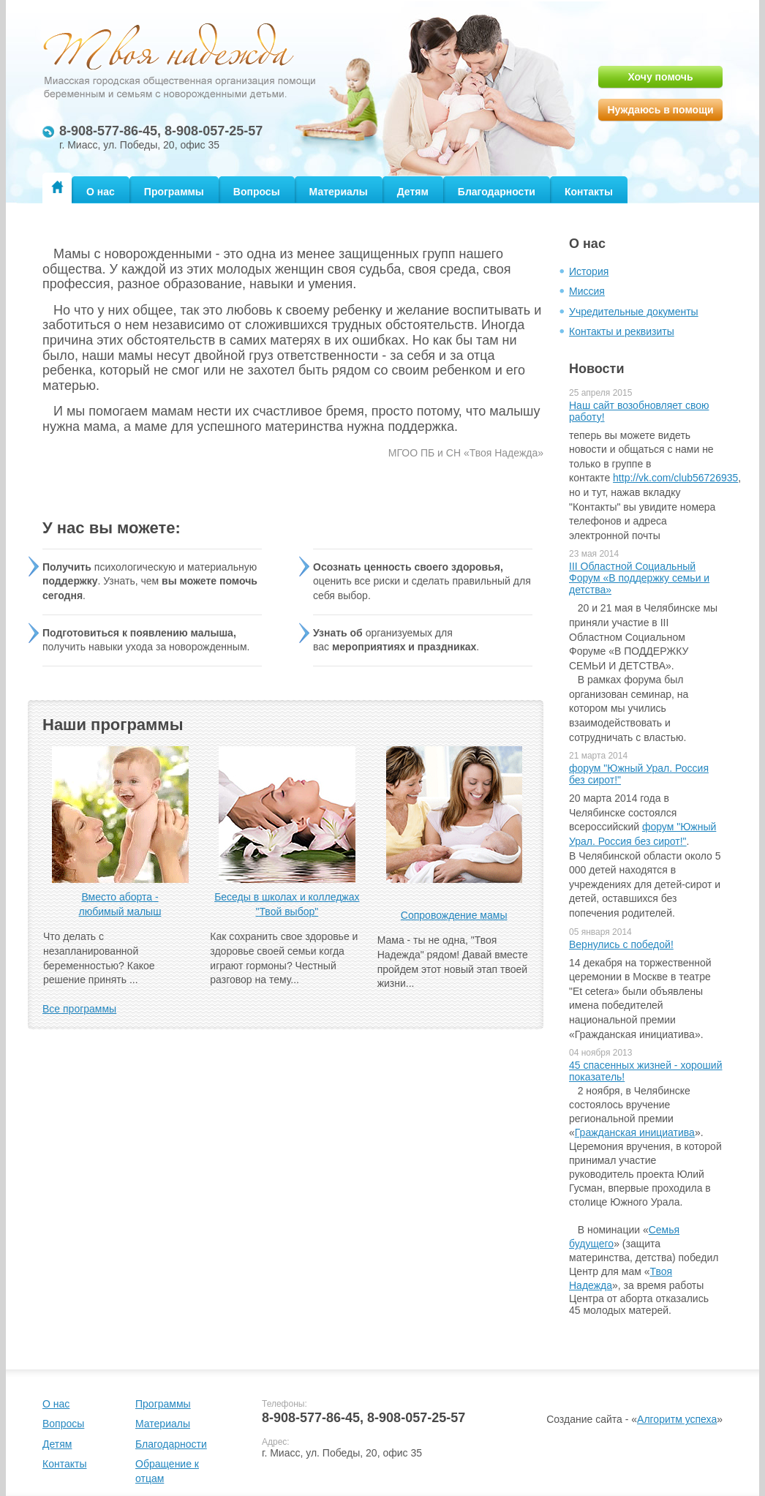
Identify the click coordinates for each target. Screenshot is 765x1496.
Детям (413, 192)
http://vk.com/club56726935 (675, 478)
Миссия (587, 291)
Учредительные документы (633, 311)
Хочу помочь (660, 77)
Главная (57, 187)
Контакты (589, 192)
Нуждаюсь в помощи (660, 110)
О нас (100, 192)
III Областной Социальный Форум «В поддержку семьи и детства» (639, 577)
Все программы (79, 1009)
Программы (174, 192)
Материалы (338, 192)
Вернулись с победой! (621, 944)
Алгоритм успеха (677, 1419)
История (588, 271)
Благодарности (496, 192)
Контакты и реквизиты (621, 331)
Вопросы (256, 192)
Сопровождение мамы (454, 915)
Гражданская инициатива (635, 1132)
